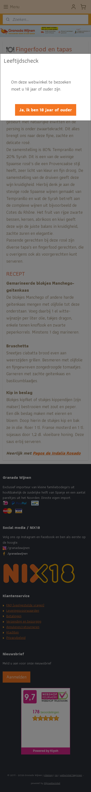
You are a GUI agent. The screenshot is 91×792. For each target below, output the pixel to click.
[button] (45, 110)
